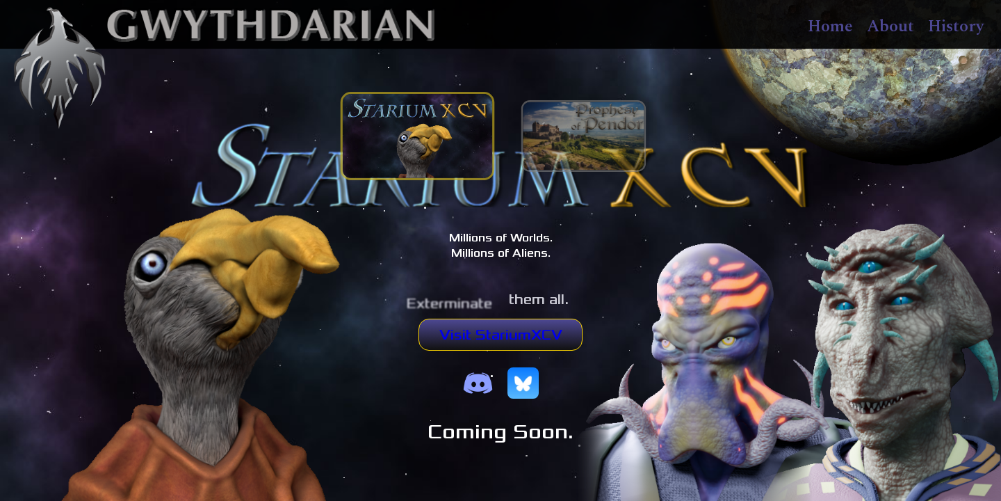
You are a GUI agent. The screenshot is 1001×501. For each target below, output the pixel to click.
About (890, 26)
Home (830, 26)
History (956, 26)
